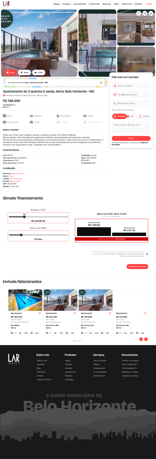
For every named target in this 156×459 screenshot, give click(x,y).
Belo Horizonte (16, 179)
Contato (138, 3)
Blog (116, 3)
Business (68, 376)
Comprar (66, 3)
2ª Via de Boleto (100, 372)
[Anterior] (141, 339)
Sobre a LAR (42, 361)
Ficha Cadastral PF (129, 364)
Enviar (131, 138)
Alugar (57, 3)
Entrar (149, 3)
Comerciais (94, 3)
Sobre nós (127, 3)
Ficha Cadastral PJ (129, 368)
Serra (11, 176)
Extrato (96, 364)
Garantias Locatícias (130, 376)
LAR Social (41, 372)
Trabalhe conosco (44, 379)
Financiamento (99, 368)
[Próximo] (146, 339)
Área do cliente (100, 361)
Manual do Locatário (130, 372)
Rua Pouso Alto (18, 173)
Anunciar (106, 3)
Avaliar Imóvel (99, 376)
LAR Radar (69, 379)
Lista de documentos (130, 361)
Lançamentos (79, 3)
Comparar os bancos (137, 266)
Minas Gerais (15, 181)
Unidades (40, 364)
